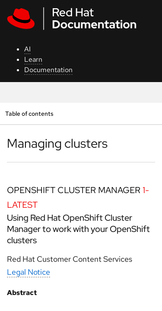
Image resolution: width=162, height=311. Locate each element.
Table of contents (29, 113)
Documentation (48, 69)
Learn (33, 59)
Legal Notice (28, 272)
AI (27, 49)
